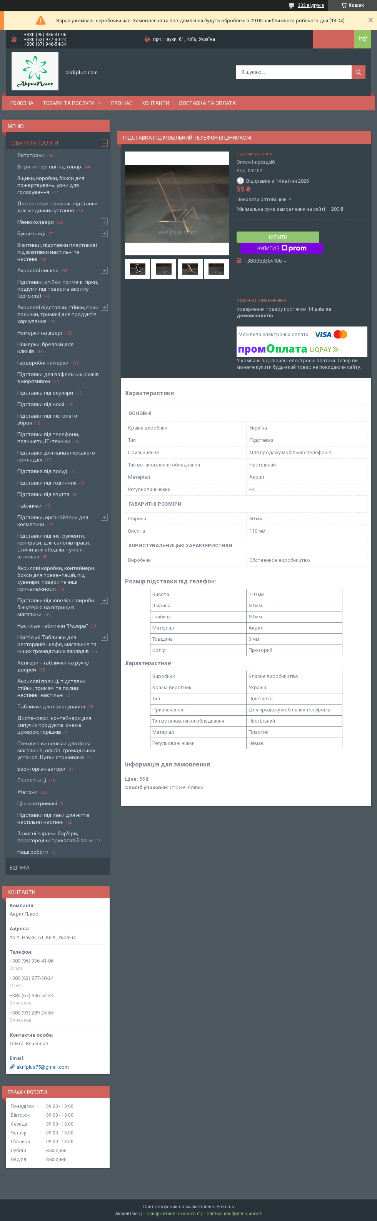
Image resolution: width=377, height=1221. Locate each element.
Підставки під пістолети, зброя (47, 419)
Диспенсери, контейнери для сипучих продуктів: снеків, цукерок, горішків (54, 725)
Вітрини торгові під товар (49, 166)
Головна (21, 103)
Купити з (282, 248)
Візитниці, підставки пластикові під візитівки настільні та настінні (57, 252)
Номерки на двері (39, 332)
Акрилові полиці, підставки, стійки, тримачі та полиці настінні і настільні (52, 688)
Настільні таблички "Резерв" (52, 625)
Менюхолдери (35, 221)
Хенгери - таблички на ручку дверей (53, 666)
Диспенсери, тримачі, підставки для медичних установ (57, 206)
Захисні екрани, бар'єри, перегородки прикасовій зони (55, 836)
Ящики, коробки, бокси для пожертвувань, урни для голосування (50, 185)
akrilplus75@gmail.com (43, 1067)
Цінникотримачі (37, 803)
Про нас (121, 103)
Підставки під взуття (43, 494)
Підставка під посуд (42, 471)
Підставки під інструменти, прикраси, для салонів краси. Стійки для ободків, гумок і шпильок (53, 546)
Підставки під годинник (47, 482)
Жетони (27, 791)
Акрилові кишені (37, 270)
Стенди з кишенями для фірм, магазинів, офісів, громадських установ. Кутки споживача (56, 750)
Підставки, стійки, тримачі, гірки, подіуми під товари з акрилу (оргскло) (57, 288)
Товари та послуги (69, 103)
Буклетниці (31, 233)
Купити (278, 237)
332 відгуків (311, 5)
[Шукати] (358, 72)
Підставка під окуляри (45, 392)
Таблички (29, 505)
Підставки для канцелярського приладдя (56, 456)
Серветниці (31, 780)
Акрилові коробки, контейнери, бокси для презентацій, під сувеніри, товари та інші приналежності (56, 578)
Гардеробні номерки (42, 362)
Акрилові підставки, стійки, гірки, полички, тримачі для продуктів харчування (58, 314)
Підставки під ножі (40, 404)
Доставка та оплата (207, 103)
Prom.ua (225, 1206)
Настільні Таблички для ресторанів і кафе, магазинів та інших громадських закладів (57, 644)
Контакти (155, 103)
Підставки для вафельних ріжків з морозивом (58, 377)
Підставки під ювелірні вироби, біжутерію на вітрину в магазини (56, 607)
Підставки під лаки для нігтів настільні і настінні (53, 818)
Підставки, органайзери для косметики (52, 520)
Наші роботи (32, 851)
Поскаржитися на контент (171, 1213)
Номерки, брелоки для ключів (45, 347)
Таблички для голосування (51, 706)
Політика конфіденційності (233, 1213)
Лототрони (31, 155)
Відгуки (19, 868)
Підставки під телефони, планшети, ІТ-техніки (48, 437)
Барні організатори (41, 768)
